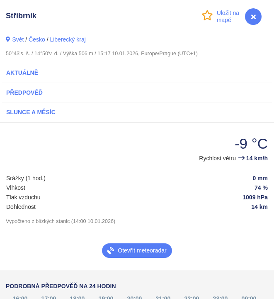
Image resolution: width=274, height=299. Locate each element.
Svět (18, 39)
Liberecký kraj (67, 39)
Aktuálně (22, 72)
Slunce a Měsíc (31, 112)
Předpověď (24, 92)
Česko (37, 39)
